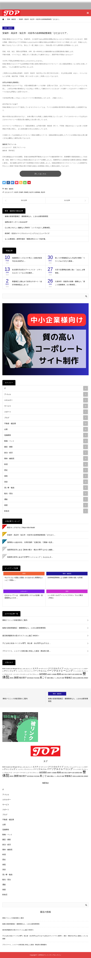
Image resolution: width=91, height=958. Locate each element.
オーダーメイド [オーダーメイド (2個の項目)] (43, 668)
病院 (46, 476)
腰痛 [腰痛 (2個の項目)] (48, 678)
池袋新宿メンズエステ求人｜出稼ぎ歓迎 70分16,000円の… (27, 259)
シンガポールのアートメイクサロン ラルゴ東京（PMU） (65, 596)
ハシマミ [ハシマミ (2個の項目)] (20, 671)
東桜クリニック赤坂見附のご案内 (14, 620)
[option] (23, 698)
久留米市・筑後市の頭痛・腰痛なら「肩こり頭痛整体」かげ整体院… (70, 283)
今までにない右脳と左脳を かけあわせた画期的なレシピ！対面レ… (24, 579)
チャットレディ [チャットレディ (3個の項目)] (10, 671)
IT (46, 388)
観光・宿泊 (46, 493)
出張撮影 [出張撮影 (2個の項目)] (54, 674)
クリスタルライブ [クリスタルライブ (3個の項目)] (55, 668)
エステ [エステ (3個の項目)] (35, 668)
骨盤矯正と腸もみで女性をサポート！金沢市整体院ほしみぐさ (27, 283)
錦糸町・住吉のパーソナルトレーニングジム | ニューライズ (27, 233)
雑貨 (46, 505)
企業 (46, 429)
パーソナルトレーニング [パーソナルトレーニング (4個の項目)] (60, 670)
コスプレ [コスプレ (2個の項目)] (66, 668)
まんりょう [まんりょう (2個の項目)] (29, 668)
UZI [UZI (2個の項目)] (18, 668)
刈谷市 (16, 192)
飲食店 (46, 511)
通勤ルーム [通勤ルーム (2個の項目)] (53, 678)
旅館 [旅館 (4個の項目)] (16, 677)
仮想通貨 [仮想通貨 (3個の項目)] (43, 674)
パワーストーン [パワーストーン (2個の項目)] (28, 671)
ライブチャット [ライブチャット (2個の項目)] (34, 674)
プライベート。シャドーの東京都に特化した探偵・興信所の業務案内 (24, 944)
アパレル (46, 394)
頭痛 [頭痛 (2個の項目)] (62, 678)
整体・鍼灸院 (8, 28)
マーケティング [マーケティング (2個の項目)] (24, 674)
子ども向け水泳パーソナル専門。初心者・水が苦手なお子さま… (26, 643)
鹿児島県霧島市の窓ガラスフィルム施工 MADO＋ (20, 636)
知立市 (31, 192)
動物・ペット (46, 441)
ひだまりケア (9, 192)
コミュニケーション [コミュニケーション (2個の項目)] (75, 668)
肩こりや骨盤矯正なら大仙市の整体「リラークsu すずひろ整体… (70, 259)
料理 (46, 464)
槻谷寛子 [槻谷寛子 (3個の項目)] (23, 678)
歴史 (46, 470)
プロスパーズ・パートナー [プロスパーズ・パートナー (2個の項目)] (12, 674)
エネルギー (46, 400)
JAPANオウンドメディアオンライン (49, 955)
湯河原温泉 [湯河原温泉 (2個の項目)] (30, 678)
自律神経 (37, 192)
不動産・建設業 (46, 423)
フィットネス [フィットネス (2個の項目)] (77, 671)
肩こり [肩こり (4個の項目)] (43, 677)
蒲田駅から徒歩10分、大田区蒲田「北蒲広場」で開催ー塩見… (30, 542)
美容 (46, 481)
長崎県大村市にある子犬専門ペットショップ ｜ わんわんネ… (30, 557)
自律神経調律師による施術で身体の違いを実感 (65, 577)
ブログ (46, 417)
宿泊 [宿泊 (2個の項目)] (65, 674)
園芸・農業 (46, 446)
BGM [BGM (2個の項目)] (3, 668)
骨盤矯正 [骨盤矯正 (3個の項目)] (68, 678)
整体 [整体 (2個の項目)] (80, 674)
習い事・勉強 (46, 487)
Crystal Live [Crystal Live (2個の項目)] (9, 668)
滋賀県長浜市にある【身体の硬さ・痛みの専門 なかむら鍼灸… (30, 550)
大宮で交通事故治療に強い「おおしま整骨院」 (70, 271)
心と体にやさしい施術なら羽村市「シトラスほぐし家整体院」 (28, 228)
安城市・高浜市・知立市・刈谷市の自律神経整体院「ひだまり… (31, 535)
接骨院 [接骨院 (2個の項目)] (77, 674)
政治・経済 (46, 452)
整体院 (26, 192)
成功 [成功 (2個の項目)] (73, 674)
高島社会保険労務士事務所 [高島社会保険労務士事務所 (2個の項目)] (80, 678)
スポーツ (46, 411)
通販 (46, 499)
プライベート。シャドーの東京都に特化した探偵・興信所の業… (26, 651)
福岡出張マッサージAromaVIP (16, 222)
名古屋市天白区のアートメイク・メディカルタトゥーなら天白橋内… (27, 271)
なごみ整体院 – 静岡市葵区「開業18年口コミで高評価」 (26, 239)
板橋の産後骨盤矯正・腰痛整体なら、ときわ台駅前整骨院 (26, 216)
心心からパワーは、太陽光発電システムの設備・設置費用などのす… (24, 596)
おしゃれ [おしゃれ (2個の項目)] (22, 668)
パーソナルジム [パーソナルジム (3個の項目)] (39, 671)
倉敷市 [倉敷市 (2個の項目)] (49, 674)
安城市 (21, 192)
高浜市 (43, 192)
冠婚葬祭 (46, 435)
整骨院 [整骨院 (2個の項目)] (12, 678)
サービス (46, 406)
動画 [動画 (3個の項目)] (59, 674)
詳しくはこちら (40, 174)
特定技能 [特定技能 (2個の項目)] (36, 678)
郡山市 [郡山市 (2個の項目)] (59, 678)
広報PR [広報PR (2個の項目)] (69, 674)
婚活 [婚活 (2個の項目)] (62, 674)
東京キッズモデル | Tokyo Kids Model (21, 527)
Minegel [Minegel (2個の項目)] (15, 668)
